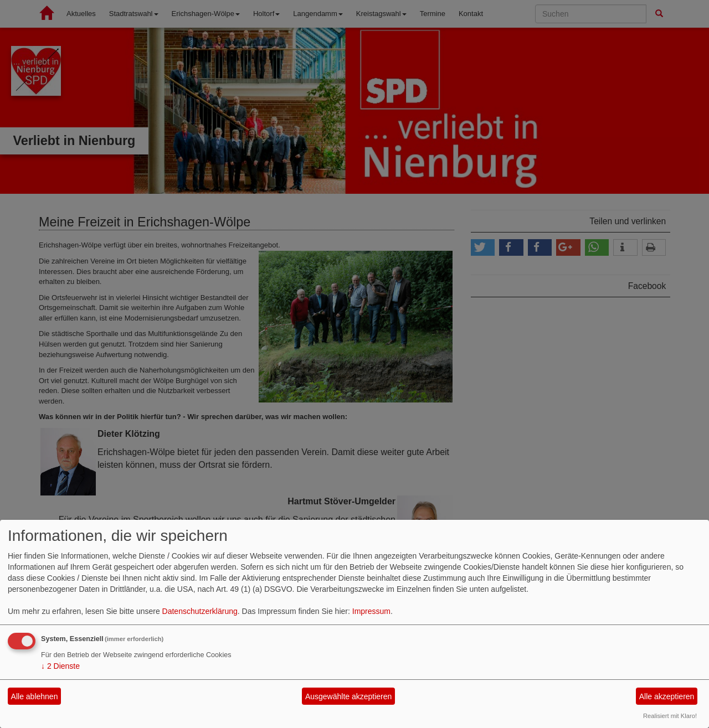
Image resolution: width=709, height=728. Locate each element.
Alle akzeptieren (667, 696)
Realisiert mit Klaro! (670, 715)
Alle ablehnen (34, 696)
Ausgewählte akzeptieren (348, 696)
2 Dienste (60, 666)
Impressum (371, 611)
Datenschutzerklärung (200, 611)
